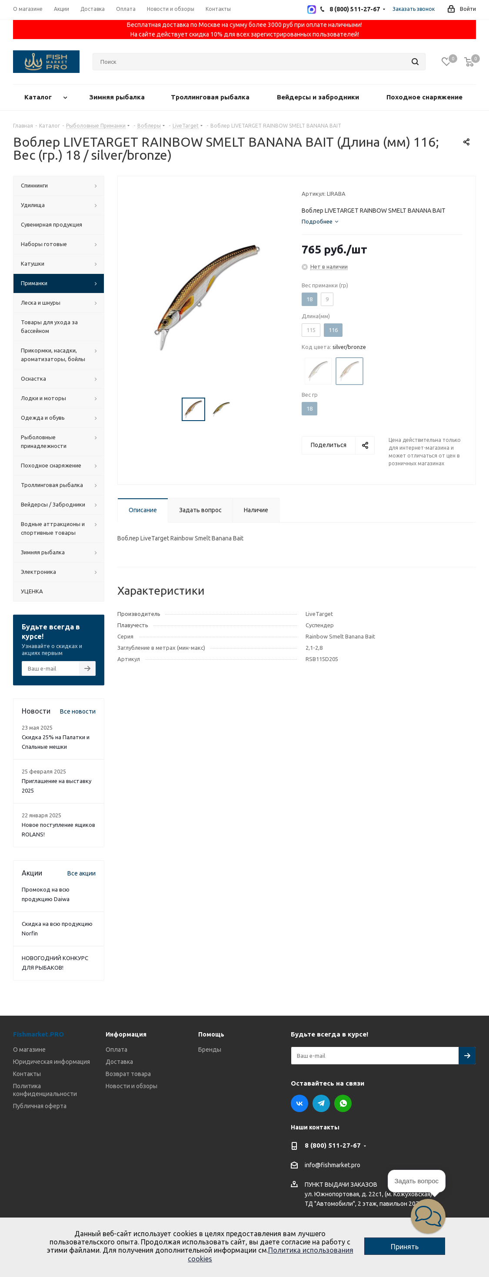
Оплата (116, 1049)
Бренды (209, 1049)
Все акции (81, 873)
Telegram (321, 1103)
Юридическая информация (51, 1061)
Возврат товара (128, 1073)
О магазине (29, 1049)
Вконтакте (299, 1103)
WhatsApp (343, 1103)
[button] (428, 1216)
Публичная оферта (40, 1106)
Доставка (119, 1061)
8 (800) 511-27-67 (333, 1145)
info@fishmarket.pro (332, 1165)
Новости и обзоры (131, 1086)
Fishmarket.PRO (38, 1034)
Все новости (78, 711)
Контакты (27, 1073)
